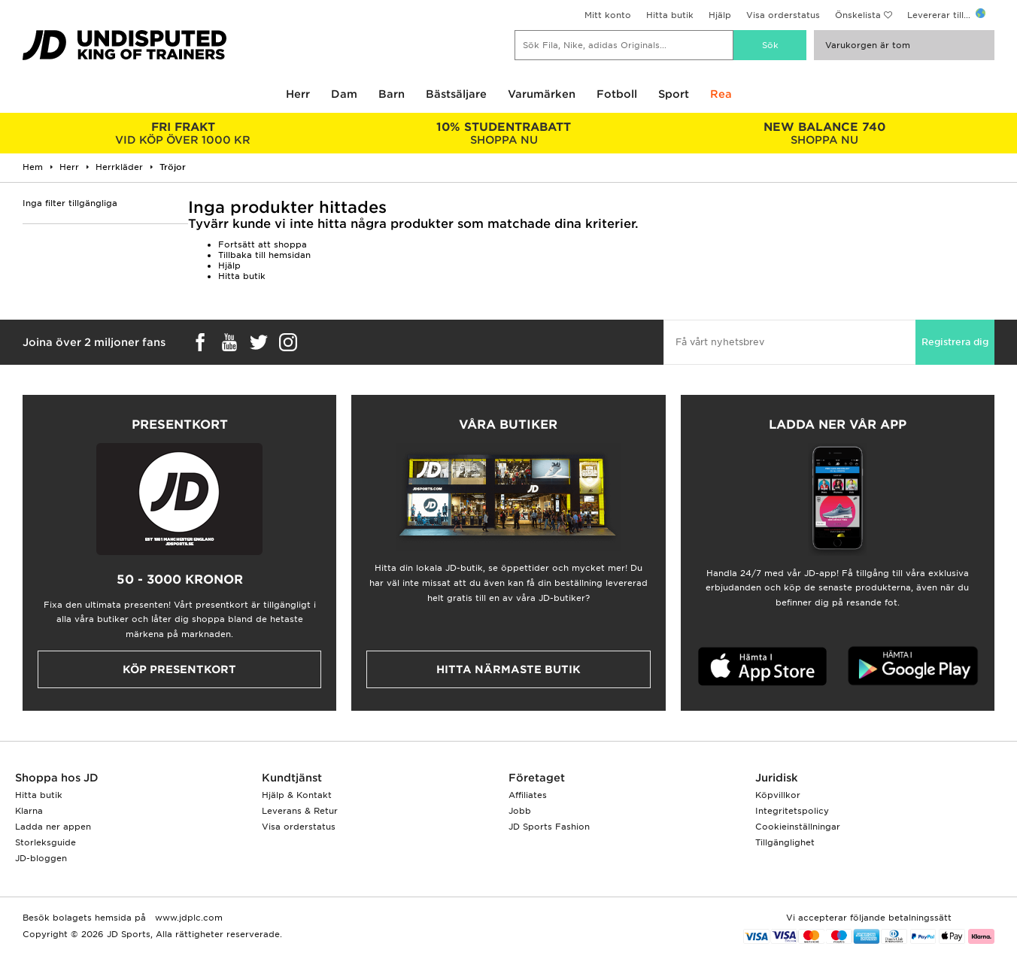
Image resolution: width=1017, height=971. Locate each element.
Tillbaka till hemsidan (264, 255)
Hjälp (720, 15)
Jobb (519, 811)
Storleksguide (45, 842)
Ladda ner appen (53, 826)
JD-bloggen (41, 858)
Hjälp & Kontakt (297, 795)
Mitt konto (607, 15)
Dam (344, 94)
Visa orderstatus (783, 15)
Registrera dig (954, 341)
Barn (391, 94)
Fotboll (617, 94)
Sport (673, 94)
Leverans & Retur (300, 811)
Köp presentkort (179, 669)
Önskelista (858, 15)
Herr (298, 94)
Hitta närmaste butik (508, 669)
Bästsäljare (456, 94)
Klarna (29, 811)
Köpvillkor (777, 795)
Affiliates (527, 795)
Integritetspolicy (792, 811)
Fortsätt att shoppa (262, 244)
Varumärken (541, 94)
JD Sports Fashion (549, 826)
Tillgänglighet (785, 842)
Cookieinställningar (797, 826)
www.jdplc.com (187, 917)
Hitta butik (670, 15)
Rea (721, 94)
